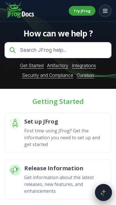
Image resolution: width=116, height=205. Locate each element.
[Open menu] (105, 11)
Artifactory (57, 65)
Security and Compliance (47, 75)
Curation (85, 75)
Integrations (84, 65)
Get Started (32, 65)
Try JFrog (82, 10)
